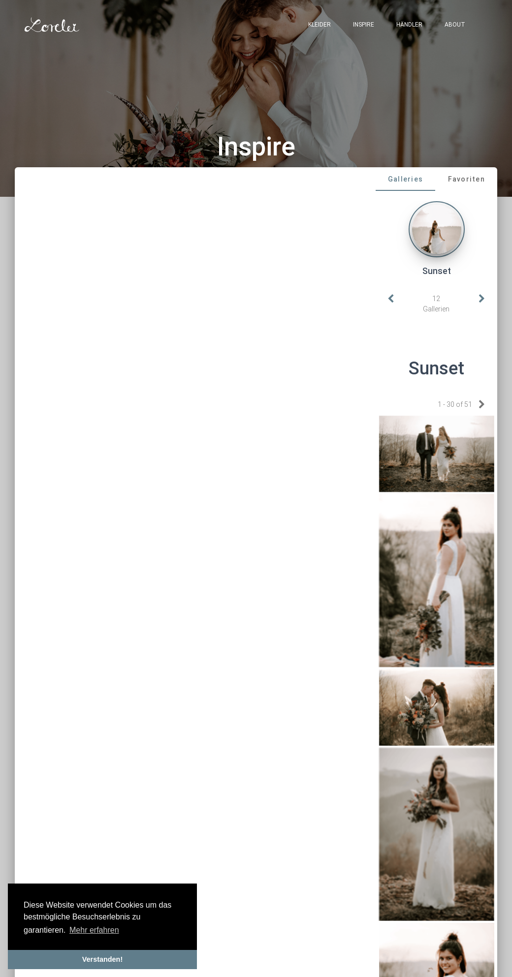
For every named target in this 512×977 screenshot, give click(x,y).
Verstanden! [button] (102, 959)
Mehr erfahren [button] (94, 930)
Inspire (363, 24)
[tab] (406, 179)
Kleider (319, 24)
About (455, 24)
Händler (409, 24)
